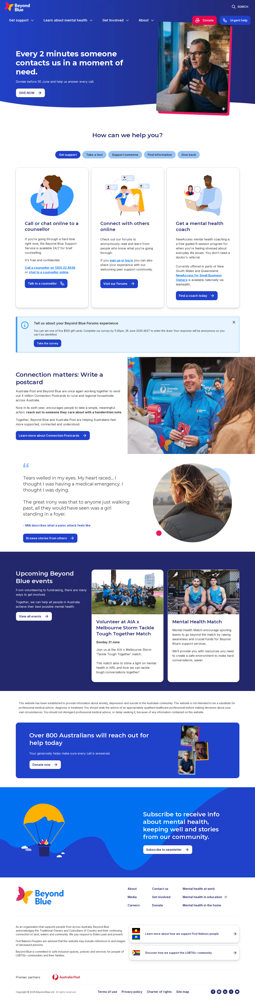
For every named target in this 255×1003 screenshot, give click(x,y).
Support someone (125, 155)
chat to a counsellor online (48, 272)
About (132, 889)
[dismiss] (234, 322)
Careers (134, 905)
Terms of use (107, 992)
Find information (160, 155)
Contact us (160, 889)
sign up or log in (121, 260)
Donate (157, 905)
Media (132, 897)
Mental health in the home (202, 905)
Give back (188, 155)
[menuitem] (22, 20)
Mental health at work (199, 889)
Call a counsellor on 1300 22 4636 (50, 268)
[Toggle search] (239, 7)
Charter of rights (159, 992)
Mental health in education (205, 897)
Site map (182, 992)
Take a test (94, 155)
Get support (68, 155)
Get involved (161, 897)
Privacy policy (132, 992)
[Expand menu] (32, 20)
